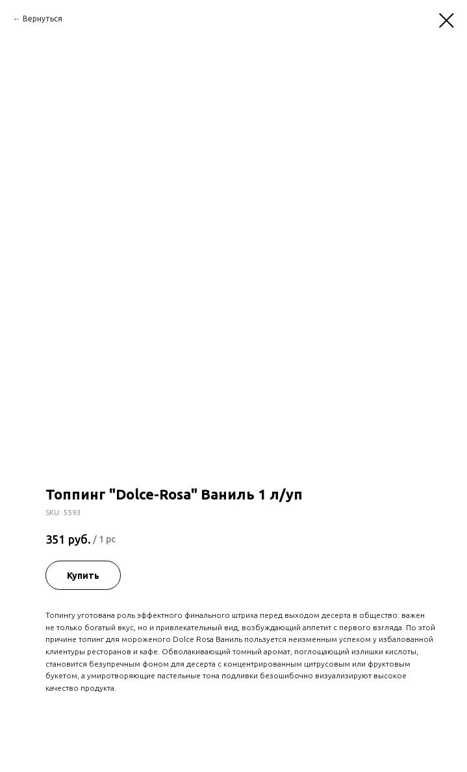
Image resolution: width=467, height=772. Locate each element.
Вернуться (42, 18)
